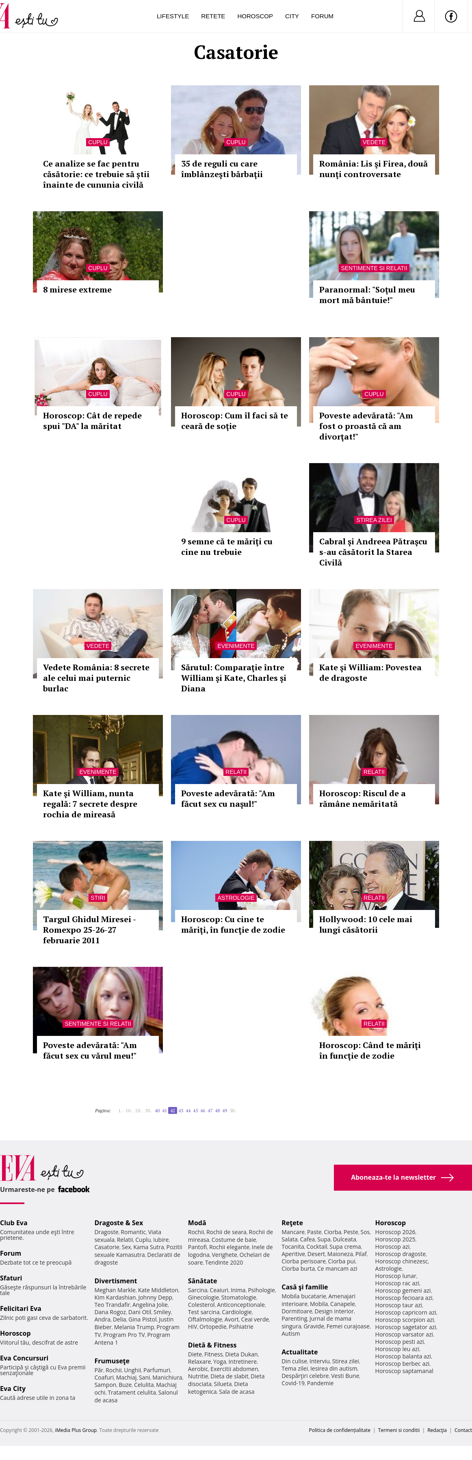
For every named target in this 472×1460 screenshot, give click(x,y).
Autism (290, 1333)
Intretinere (242, 1361)
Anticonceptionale (241, 1304)
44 (188, 1110)
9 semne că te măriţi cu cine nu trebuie (227, 546)
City (292, 16)
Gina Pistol (142, 1319)
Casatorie (106, 1247)
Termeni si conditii (399, 1430)
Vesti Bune (345, 1376)
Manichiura (167, 1377)
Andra (102, 1319)
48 (217, 1110)
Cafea (307, 1239)
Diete (195, 1354)
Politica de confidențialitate (339, 1430)
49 (224, 1110)
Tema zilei (294, 1368)
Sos (365, 1232)
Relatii (236, 772)
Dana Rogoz (110, 1312)
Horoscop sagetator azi (405, 1327)
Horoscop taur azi (398, 1305)
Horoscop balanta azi (403, 1356)
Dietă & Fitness (212, 1345)
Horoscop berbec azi (402, 1363)
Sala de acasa (236, 1391)
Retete (213, 16)
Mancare (293, 1232)
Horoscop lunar (395, 1276)
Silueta (223, 1384)
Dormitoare (296, 1311)
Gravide (313, 1326)
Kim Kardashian (115, 1297)
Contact (463, 1430)
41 (164, 1110)
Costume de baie (234, 1239)
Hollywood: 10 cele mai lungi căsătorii (365, 924)
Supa (324, 1239)
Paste (314, 1232)
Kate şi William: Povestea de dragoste (370, 672)
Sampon (105, 1385)
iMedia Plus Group (76, 1430)
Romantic (133, 1232)
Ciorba (332, 1232)
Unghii (132, 1370)
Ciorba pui (341, 1261)
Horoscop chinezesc (401, 1261)
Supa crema (345, 1246)
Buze (125, 1385)
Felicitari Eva (20, 1308)
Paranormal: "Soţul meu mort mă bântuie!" (367, 294)
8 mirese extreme (77, 289)
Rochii (113, 1370)
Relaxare (199, 1361)
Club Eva (14, 1222)
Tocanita (292, 1246)
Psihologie (261, 1290)
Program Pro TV (124, 1335)
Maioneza (340, 1254)
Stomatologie (238, 1297)
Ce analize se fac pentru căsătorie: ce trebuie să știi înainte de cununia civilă (96, 174)
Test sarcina (204, 1312)
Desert (316, 1254)
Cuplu (97, 142)
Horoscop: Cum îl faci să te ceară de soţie (234, 420)
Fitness (213, 1354)
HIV (192, 1326)
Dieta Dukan (241, 1354)
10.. (129, 1110)
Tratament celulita (132, 1392)
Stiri (98, 898)
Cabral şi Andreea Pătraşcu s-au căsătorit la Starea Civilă (373, 552)
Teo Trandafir (112, 1304)
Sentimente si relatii (374, 268)
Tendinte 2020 (224, 1262)
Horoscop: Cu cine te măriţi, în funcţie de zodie (233, 924)
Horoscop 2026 (395, 1232)
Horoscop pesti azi (399, 1341)
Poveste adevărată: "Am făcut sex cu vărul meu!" (90, 1050)
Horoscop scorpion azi (404, 1320)
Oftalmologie (205, 1319)
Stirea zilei (374, 520)
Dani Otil (140, 1312)
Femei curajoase (348, 1326)
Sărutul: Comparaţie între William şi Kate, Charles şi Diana (233, 678)
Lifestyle (173, 16)
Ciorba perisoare (303, 1261)
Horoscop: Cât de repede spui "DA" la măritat (92, 420)
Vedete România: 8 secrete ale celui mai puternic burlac (96, 678)
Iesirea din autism (333, 1368)
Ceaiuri (219, 1290)
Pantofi (197, 1247)
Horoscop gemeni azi (403, 1290)
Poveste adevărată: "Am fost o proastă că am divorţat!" (366, 426)
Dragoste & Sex (118, 1222)
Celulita (144, 1385)
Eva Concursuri (24, 1358)
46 (202, 1110)
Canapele (342, 1304)
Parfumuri (156, 1370)
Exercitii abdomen (234, 1369)
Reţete (292, 1222)
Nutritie (198, 1376)
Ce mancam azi (337, 1268)
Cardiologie (237, 1312)
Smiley (162, 1312)
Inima (238, 1290)
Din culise (294, 1361)
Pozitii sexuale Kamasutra (138, 1251)
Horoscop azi (392, 1246)
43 (180, 1110)
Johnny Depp (155, 1297)
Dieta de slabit (229, 1376)
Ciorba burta (298, 1268)
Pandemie (320, 1383)
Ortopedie (212, 1326)
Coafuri (104, 1377)
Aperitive (293, 1254)
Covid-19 (293, 1383)
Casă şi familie (304, 1286)
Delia (119, 1319)
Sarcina (198, 1290)
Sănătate (202, 1280)
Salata (289, 1239)
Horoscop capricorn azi (405, 1312)
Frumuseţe (112, 1360)
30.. (148, 1110)
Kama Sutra (148, 1247)
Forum (322, 16)
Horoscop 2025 (395, 1239)
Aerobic (198, 1369)
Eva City (13, 1388)
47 (210, 1110)
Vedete (374, 142)
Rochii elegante (229, 1247)
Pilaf (361, 1254)
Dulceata (344, 1239)
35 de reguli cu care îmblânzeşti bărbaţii (222, 169)
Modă (197, 1222)
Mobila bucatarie (303, 1296)
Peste (351, 1232)
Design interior (333, 1311)
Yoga (219, 1361)
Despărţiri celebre (305, 1376)
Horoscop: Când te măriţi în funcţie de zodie (370, 1050)
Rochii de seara (226, 1232)
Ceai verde (255, 1319)
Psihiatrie (241, 1326)
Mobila (319, 1304)
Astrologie (235, 898)
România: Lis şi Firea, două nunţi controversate (373, 169)
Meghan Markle (115, 1290)
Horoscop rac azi (397, 1283)
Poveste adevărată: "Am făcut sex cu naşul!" (228, 798)
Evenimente (235, 646)
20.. (139, 1110)
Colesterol (201, 1304)
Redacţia (437, 1430)
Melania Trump (134, 1327)
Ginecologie (203, 1297)
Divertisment (115, 1280)
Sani (144, 1377)
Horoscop (255, 16)
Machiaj (126, 1377)
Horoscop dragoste (400, 1254)
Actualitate (299, 1351)
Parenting (294, 1318)
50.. (233, 1110)
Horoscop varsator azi (404, 1334)
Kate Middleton (158, 1290)
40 (157, 1110)
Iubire (161, 1239)
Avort (232, 1319)
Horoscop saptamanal (404, 1371)
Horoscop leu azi (397, 1349)
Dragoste (106, 1232)
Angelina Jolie (150, 1304)
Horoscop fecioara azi (404, 1298)
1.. (120, 1110)
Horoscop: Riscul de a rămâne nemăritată (362, 798)
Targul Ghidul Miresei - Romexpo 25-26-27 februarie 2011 (89, 930)
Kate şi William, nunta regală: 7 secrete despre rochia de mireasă (90, 804)
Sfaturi (11, 1278)
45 (195, 1110)
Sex (126, 1247)
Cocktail (316, 1246)
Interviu (320, 1361)
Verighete (224, 1255)
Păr (98, 1370)
